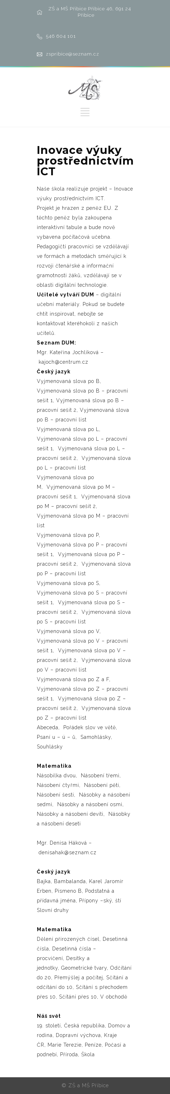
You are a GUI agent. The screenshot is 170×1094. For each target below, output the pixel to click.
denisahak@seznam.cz (68, 852)
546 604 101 (61, 36)
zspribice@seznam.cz (72, 54)
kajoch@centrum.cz (63, 362)
